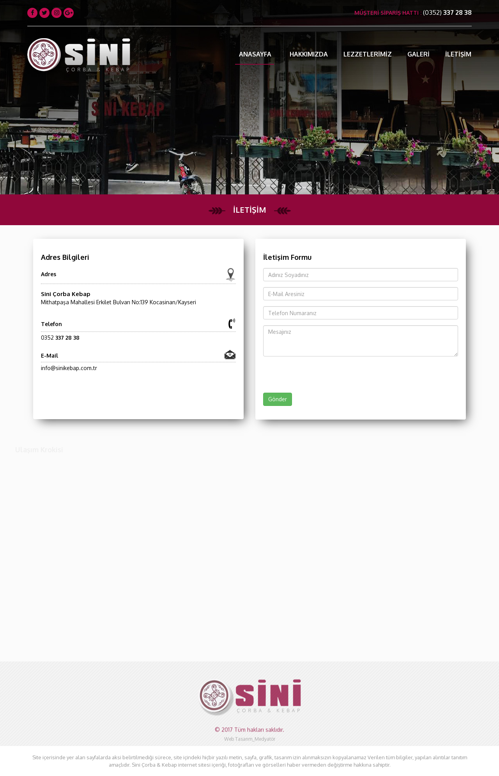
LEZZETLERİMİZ (367, 54)
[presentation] (303, 372)
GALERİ (418, 54)
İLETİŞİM (458, 54)
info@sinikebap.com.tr (69, 368)
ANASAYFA (255, 54)
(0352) (447, 12)
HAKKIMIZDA (309, 54)
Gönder (277, 399)
